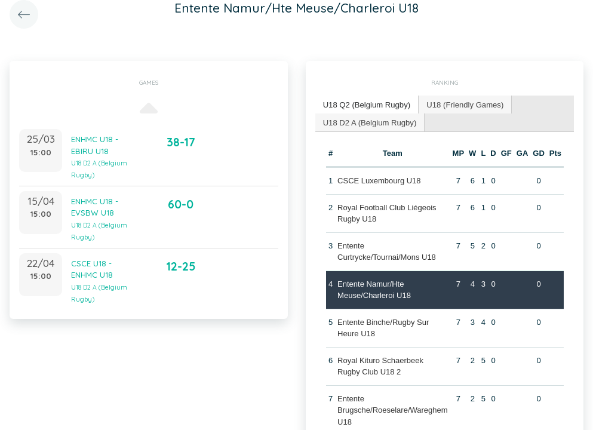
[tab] (366, 105)
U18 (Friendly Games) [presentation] (464, 104)
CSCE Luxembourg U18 (378, 180)
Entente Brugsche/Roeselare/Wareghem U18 (392, 410)
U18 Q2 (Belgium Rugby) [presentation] (366, 104)
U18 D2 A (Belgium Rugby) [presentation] (369, 121)
